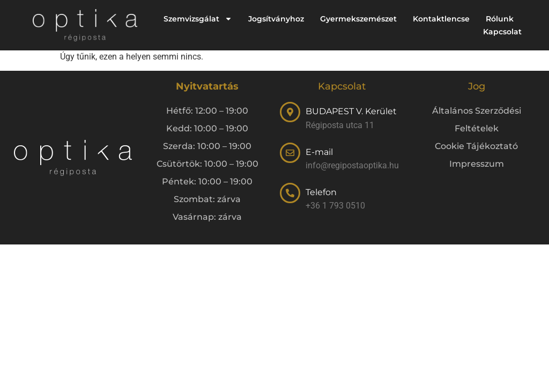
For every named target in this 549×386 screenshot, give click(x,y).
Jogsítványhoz (276, 19)
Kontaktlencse (441, 19)
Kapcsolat (502, 31)
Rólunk (500, 19)
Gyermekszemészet (358, 19)
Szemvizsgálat (198, 18)
